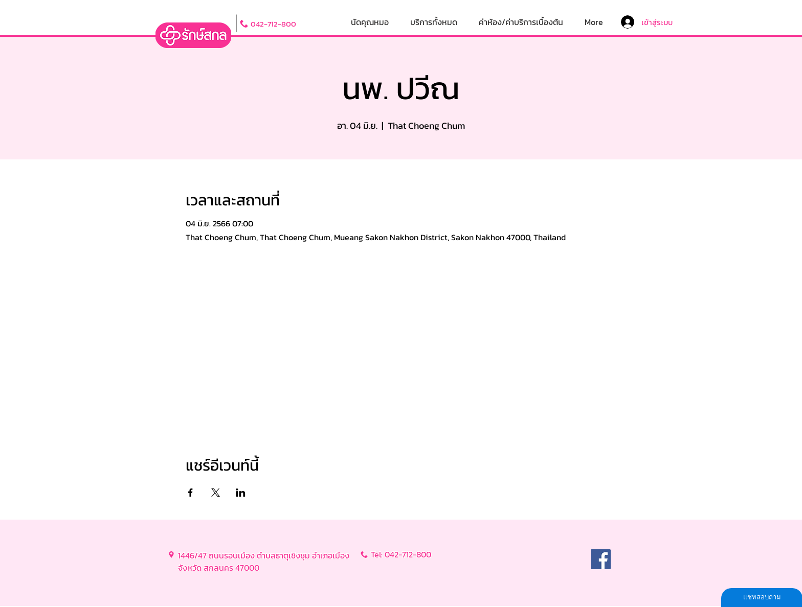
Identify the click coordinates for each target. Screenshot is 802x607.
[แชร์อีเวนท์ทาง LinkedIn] (241, 492)
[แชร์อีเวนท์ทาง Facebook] (190, 492)
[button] (433, 22)
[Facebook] (601, 559)
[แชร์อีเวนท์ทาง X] (215, 492)
